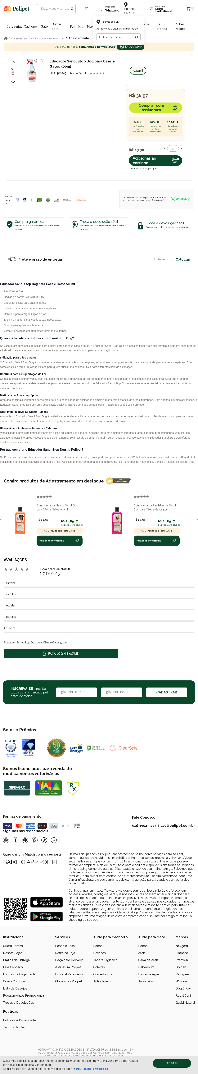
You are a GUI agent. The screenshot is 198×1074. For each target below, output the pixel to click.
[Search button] (72, 8)
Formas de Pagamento (19, 974)
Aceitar (172, 1063)
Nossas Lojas (12, 953)
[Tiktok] (44, 840)
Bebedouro (146, 967)
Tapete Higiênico (105, 960)
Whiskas (181, 981)
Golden (181, 967)
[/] (171, 1054)
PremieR (182, 960)
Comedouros (102, 974)
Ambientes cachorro (54, 38)
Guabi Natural (185, 1002)
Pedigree (182, 974)
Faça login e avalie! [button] (61, 653)
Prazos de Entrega (16, 960)
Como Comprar (14, 981)
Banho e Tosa (65, 946)
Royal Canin (184, 995)
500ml (138, 71)
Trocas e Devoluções (18, 1002)
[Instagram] (6, 840)
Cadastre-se (164, 11)
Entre (159, 8)
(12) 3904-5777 (144, 826)
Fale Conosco (13, 967)
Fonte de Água (149, 974)
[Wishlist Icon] (86, 8)
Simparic (182, 953)
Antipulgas (100, 981)
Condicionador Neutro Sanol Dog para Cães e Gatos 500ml (57, 507)
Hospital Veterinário (69, 974)
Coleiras (99, 967)
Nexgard (182, 946)
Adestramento (79, 38)
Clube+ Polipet (180, 26)
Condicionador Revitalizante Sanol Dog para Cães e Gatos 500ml (155, 507)
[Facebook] (15, 840)
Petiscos (99, 953)
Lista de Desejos (15, 988)
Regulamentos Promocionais (24, 995)
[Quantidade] (173, 148)
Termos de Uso (14, 1027)
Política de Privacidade (19, 1020)
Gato (44, 26)
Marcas (92, 26)
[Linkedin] (54, 840)
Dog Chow (183, 988)
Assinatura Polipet (68, 967)
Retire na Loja (65, 953)
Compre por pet (19, 38)
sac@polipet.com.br (177, 826)
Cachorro (30, 26)
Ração (98, 946)
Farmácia (76, 26)
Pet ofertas (161, 26)
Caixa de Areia (148, 960)
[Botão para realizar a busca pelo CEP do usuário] (137, 37)
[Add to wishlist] (41, 60)
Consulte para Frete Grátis (59, 530)
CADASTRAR (166, 692)
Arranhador (146, 981)
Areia (142, 953)
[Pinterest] (25, 840)
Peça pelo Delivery (69, 960)
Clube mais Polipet (68, 981)
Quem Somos (13, 946)
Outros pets (56, 26)
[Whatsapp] (35, 840)
